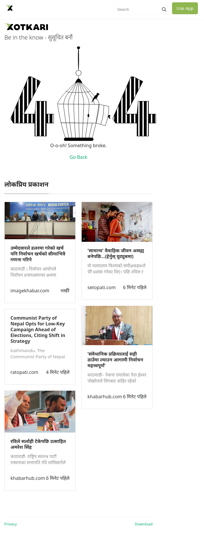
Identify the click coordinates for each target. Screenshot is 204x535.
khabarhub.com (27, 478)
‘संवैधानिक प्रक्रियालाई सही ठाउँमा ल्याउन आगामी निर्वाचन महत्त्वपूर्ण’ (115, 360)
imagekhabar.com (29, 290)
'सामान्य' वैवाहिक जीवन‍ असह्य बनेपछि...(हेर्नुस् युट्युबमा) (115, 253)
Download (144, 524)
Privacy (10, 524)
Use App (185, 8)
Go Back (78, 157)
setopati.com (101, 287)
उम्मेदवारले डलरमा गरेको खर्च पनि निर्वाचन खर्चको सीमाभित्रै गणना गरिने (37, 254)
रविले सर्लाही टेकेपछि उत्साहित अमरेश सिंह (38, 444)
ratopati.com (24, 372)
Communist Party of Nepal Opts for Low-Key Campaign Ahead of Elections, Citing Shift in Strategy (37, 329)
